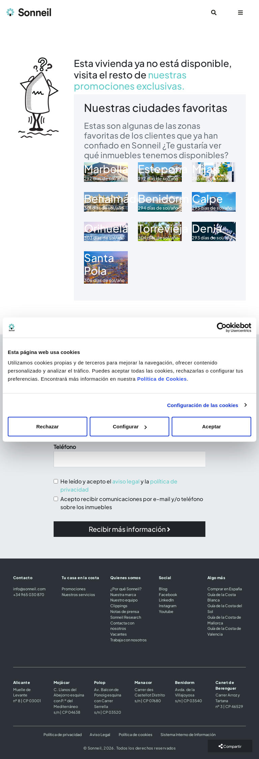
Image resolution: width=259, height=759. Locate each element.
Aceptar (211, 426)
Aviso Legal (100, 734)
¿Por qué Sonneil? (126, 588)
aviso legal (126, 481)
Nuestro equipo (124, 599)
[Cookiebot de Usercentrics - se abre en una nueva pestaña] (221, 327)
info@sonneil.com (29, 588)
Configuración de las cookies (202, 405)
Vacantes (118, 634)
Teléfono (65, 446)
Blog (163, 588)
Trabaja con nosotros (128, 639)
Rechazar (47, 426)
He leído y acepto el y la (118, 485)
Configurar (130, 426)
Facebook (168, 594)
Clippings (118, 605)
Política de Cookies (162, 379)
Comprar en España (224, 588)
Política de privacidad (63, 734)
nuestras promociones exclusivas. (130, 80)
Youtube (166, 611)
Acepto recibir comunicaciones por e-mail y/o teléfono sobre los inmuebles (131, 503)
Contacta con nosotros (122, 625)
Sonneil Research (125, 617)
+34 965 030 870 (28, 594)
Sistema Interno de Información (188, 734)
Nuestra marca (123, 594)
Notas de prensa (124, 611)
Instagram (167, 605)
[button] (129, 529)
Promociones (74, 588)
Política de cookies (135, 734)
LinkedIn (166, 599)
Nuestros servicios (78, 594)
